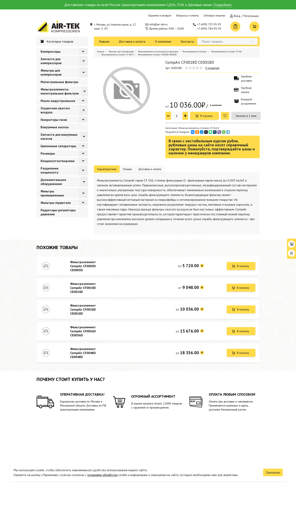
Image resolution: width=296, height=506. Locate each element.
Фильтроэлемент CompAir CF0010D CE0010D (83, 289)
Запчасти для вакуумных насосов (59, 136)
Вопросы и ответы (187, 15)
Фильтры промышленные (52, 193)
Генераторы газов (54, 120)
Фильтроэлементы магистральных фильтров (60, 91)
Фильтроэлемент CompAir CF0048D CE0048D (83, 358)
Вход (237, 16)
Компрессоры (50, 51)
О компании (163, 41)
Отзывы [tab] (127, 169)
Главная (104, 41)
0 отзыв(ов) (212, 68)
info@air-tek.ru (159, 24)
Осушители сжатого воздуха (55, 110)
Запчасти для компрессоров (51, 61)
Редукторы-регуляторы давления (58, 212)
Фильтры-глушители (56, 203)
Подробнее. (222, 4)
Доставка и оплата (132, 41)
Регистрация (251, 16)
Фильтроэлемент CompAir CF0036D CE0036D (83, 335)
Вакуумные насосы (55, 127)
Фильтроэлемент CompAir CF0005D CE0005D (83, 266)
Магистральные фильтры (59, 82)
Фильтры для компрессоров (51, 72)
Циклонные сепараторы (58, 146)
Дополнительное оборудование (53, 182)
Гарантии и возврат (159, 15)
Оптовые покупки (214, 15)
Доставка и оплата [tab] (149, 169)
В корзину (206, 116)
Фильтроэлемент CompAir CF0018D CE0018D (83, 312)
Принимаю (273, 469)
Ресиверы (48, 153)
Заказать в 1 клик (246, 116)
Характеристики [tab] (106, 169)
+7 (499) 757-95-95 (209, 24)
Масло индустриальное (58, 101)
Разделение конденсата (49, 170)
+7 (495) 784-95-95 (209, 28)
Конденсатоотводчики (58, 161)
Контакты (187, 41)
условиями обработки (102, 471)
